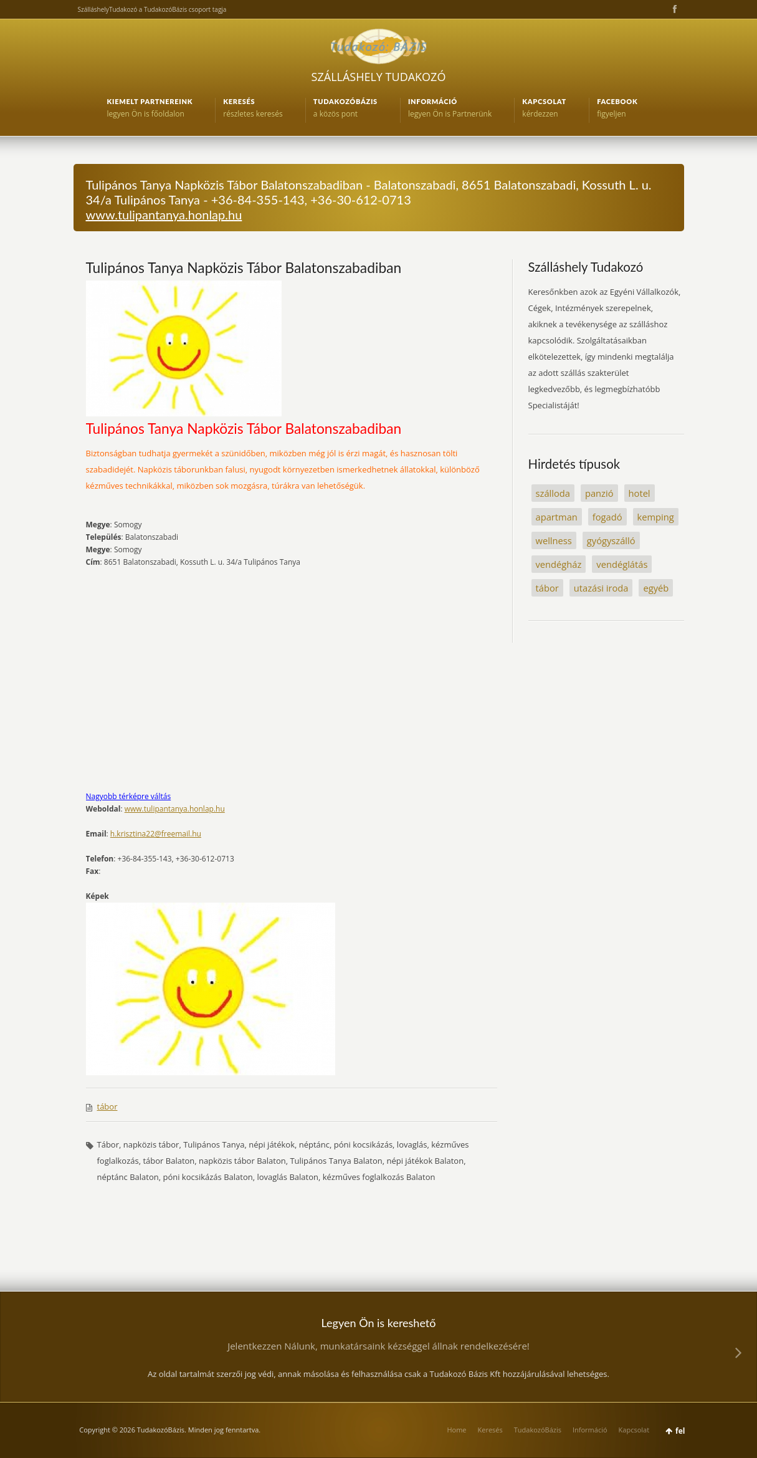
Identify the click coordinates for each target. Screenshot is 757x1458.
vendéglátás (621, 564)
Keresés (490, 1429)
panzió (599, 493)
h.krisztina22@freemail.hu (155, 833)
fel (680, 1431)
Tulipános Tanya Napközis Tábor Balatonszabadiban (244, 267)
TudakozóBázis (537, 1429)
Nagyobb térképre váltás (128, 796)
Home (456, 1429)
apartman (557, 517)
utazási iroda (601, 588)
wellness (554, 540)
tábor (107, 1106)
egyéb (656, 588)
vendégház (559, 564)
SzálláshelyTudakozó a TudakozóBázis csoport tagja (152, 9)
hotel (639, 493)
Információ (590, 1429)
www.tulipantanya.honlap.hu (164, 214)
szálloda (553, 493)
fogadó (607, 517)
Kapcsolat (634, 1429)
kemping (655, 517)
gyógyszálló (611, 540)
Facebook (673, 9)
